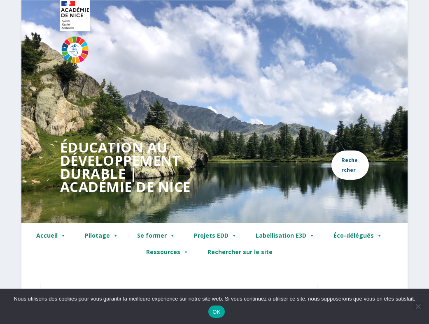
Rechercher (349, 165)
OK (216, 312)
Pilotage (101, 235)
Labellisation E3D (285, 235)
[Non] (418, 306)
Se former (156, 235)
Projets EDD (215, 235)
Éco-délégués (357, 235)
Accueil (51, 235)
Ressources (167, 252)
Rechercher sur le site (240, 252)
